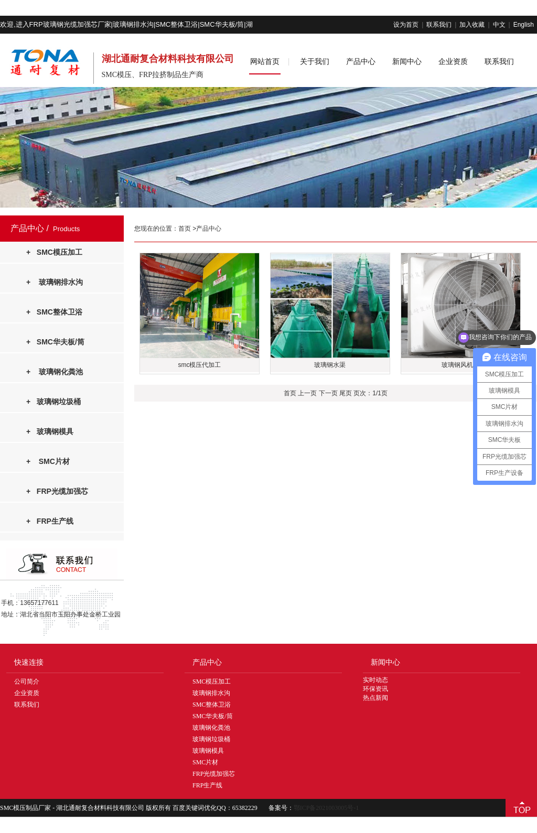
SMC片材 (205, 762)
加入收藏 (472, 24)
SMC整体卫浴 (211, 704)
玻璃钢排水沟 (211, 693)
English (523, 24)
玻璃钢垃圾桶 (211, 739)
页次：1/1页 (370, 393)
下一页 (328, 393)
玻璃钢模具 (208, 750)
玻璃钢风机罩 (460, 365)
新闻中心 (407, 61)
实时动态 (375, 680)
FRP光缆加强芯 (213, 773)
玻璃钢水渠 (330, 365)
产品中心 (360, 61)
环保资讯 (375, 689)
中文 (499, 24)
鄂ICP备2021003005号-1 (326, 808)
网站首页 (265, 61)
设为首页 (405, 24)
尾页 (345, 393)
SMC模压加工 (211, 681)
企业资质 (453, 61)
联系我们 (439, 24)
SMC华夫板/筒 (212, 716)
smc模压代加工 (199, 365)
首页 (185, 228)
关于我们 (314, 61)
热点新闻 (375, 697)
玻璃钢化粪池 (211, 727)
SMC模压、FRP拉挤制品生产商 (152, 75)
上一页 (307, 393)
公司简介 (26, 681)
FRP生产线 (207, 785)
